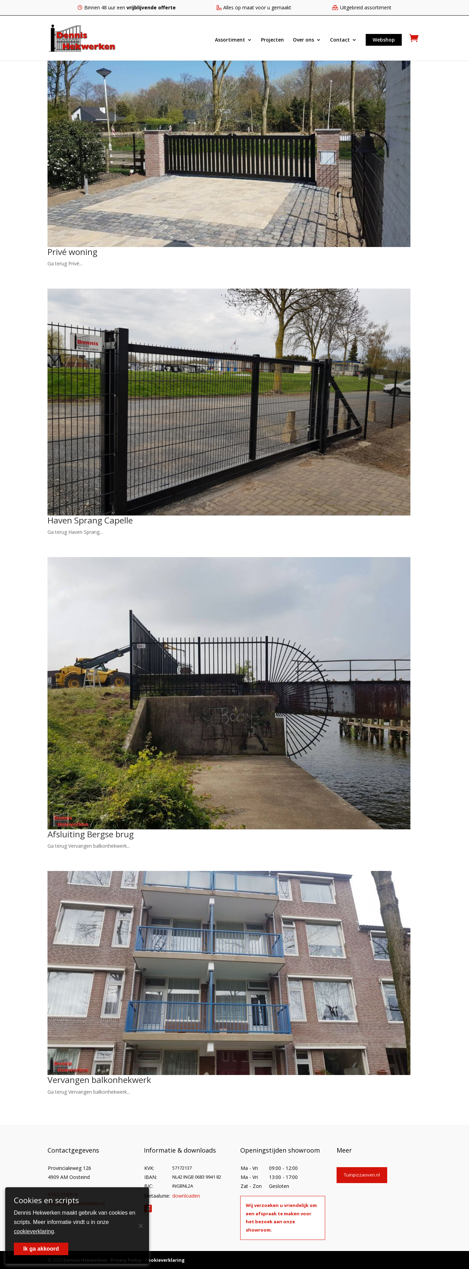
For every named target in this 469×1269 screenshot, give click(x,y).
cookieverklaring (34, 1231)
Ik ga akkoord (41, 1249)
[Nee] (140, 1225)
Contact (340, 40)
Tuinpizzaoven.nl (362, 1174)
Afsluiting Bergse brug (93, 833)
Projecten (272, 40)
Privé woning (74, 251)
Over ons (303, 40)
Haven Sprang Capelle (93, 519)
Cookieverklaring (165, 1259)
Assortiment (230, 40)
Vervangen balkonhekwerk (102, 1079)
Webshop (384, 39)
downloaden (186, 1195)
